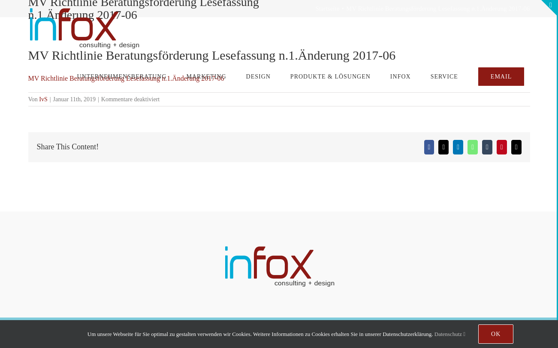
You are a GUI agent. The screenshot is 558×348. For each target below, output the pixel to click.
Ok (496, 334)
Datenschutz (449, 334)
